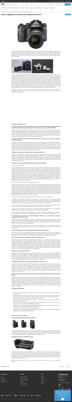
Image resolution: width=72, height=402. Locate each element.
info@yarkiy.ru (61, 377)
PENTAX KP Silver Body (32, 360)
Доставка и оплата (56, 1)
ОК (62, 399)
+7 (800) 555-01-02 (68, 1)
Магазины (51, 1)
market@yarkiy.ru (61, 380)
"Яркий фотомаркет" (50, 360)
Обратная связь (62, 1)
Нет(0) (68, 366)
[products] (3, 1)
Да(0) (62, 366)
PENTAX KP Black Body (22, 360)
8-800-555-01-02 (63, 374)
